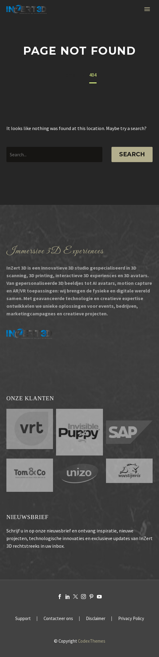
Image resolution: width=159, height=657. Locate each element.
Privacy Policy (131, 618)
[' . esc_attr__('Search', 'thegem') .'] (54, 154)
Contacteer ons (58, 618)
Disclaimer (95, 618)
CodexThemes (91, 641)
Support (23, 618)
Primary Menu (147, 9)
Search (132, 154)
